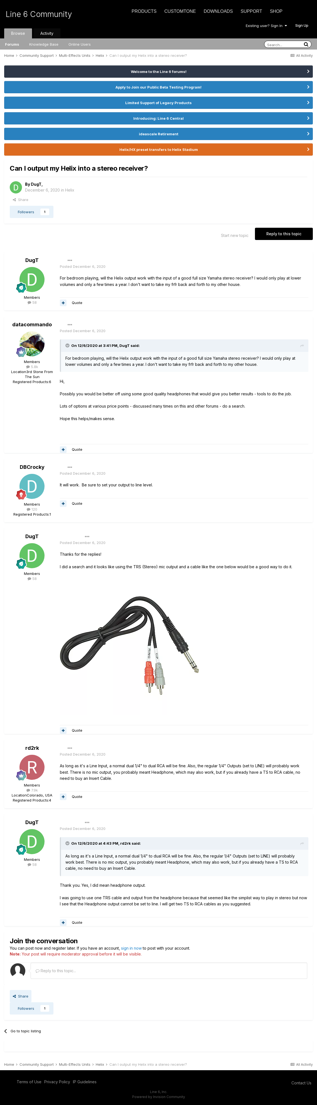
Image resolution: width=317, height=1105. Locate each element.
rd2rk (32, 748)
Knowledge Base (43, 44)
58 (32, 302)
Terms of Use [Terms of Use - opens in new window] (29, 1081)
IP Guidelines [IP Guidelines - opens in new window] (85, 1081)
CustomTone (180, 11)
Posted (82, 266)
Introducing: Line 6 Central (158, 118)
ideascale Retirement (158, 134)
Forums (12, 44)
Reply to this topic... (56, 970)
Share (20, 199)
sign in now (131, 948)
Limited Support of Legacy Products (158, 103)
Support (251, 11)
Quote (77, 302)
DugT (36, 184)
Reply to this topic (283, 233)
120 (32, 509)
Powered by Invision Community (158, 1097)
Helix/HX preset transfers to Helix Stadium (158, 149)
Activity (46, 33)
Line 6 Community (39, 14)
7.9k (32, 790)
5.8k (32, 366)
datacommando (32, 324)
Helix (69, 190)
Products (144, 11)
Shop (276, 11)
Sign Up (301, 25)
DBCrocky (32, 467)
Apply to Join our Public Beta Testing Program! (158, 87)
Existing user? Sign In (266, 25)
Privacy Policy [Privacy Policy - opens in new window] (57, 1081)
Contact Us (301, 1083)
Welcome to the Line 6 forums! (158, 71)
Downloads (218, 11)
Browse (18, 33)
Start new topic (235, 235)
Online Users (79, 44)
